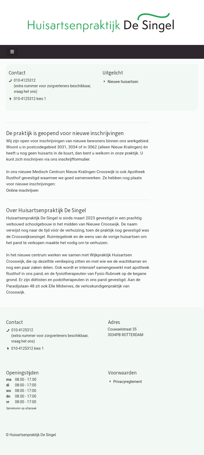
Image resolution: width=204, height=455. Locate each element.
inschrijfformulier (74, 159)
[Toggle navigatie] (12, 52)
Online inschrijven (22, 190)
